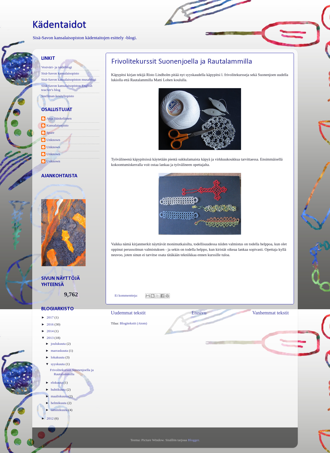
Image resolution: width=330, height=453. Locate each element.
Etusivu (199, 312)
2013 (50, 338)
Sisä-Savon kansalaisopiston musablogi (68, 79)
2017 (50, 317)
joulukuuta (59, 344)
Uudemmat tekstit (128, 312)
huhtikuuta (59, 389)
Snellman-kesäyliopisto (57, 96)
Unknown (53, 140)
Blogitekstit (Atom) (133, 323)
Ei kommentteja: (127, 295)
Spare (50, 133)
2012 (50, 418)
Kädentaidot (59, 25)
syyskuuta (58, 364)
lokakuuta (58, 357)
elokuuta (57, 382)
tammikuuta (59, 410)
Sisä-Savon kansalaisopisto (60, 73)
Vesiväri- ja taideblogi (56, 67)
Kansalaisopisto (57, 125)
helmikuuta (59, 403)
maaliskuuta (60, 396)
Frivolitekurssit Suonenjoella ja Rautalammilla (181, 62)
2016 (50, 324)
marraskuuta (60, 351)
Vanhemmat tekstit (270, 312)
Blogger (193, 440)
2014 (50, 331)
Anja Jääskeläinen (59, 118)
